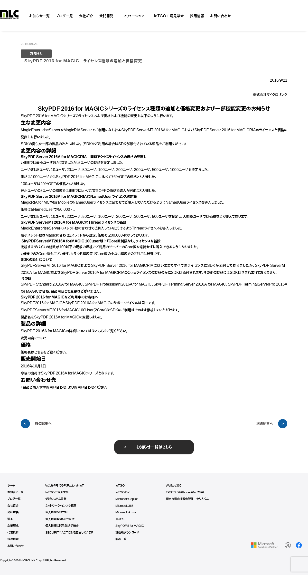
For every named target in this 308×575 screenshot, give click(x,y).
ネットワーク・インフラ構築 (62, 506)
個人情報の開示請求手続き (62, 526)
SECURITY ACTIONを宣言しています (71, 532)
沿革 (10, 519)
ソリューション (133, 15)
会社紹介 (86, 15)
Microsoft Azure (129, 512)
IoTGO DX (125, 492)
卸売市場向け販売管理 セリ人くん (192, 499)
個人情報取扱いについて (61, 519)
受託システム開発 (56, 499)
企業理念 (13, 526)
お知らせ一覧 (39, 15)
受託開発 (106, 15)
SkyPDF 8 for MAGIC (133, 526)
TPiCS (122, 519)
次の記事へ (264, 424)
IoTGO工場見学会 (169, 15)
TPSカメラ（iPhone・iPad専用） (189, 492)
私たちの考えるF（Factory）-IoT (66, 485)
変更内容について (34, 338)
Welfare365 (178, 485)
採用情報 (197, 15)
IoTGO (123, 485)
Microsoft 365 (127, 506)
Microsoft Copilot (129, 499)
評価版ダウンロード (130, 532)
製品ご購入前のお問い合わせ (44, 387)
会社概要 (13, 512)
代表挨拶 (13, 532)
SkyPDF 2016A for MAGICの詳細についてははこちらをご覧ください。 (74, 331)
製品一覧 (123, 539)
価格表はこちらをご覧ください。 (44, 352)
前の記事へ (43, 424)
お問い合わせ (220, 15)
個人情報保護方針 (57, 512)
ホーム (11, 485)
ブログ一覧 (64, 15)
